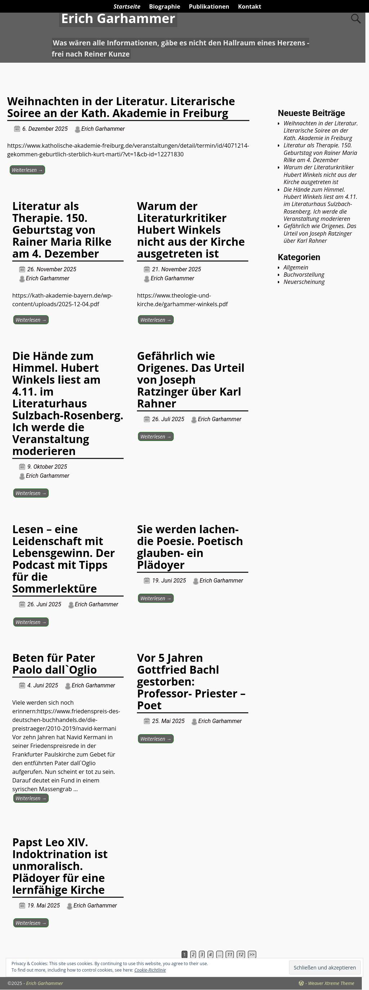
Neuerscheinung (304, 282)
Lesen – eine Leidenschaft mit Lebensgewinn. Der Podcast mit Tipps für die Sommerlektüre (63, 559)
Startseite (127, 6)
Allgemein (296, 267)
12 (241, 954)
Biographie (164, 6)
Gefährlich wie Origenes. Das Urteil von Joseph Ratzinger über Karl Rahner (190, 379)
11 (229, 954)
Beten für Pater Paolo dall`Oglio (54, 663)
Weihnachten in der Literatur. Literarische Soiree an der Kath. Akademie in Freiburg (121, 107)
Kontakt (249, 6)
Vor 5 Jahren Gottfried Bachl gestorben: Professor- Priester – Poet (191, 681)
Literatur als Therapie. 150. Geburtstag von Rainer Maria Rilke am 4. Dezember (61, 230)
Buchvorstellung (304, 274)
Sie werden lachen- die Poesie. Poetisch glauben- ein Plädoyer (190, 547)
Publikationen (209, 6)
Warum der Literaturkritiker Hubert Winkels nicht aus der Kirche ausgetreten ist (191, 230)
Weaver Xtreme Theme (331, 983)
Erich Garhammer (118, 18)
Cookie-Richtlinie (150, 970)
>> (251, 954)
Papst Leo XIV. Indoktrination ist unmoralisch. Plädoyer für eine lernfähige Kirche (60, 866)
